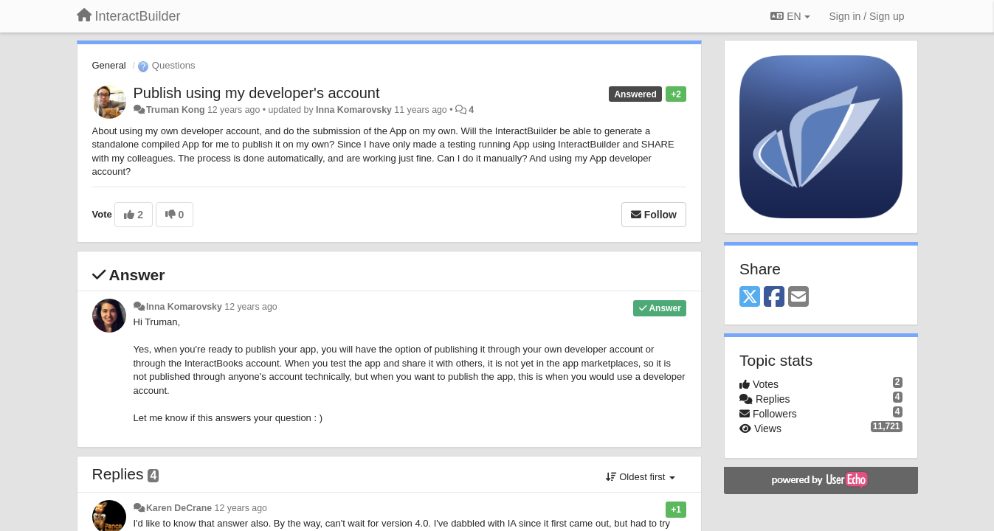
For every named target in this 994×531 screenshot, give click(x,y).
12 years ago (250, 307)
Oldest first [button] (640, 476)
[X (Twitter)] (749, 297)
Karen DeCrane (179, 508)
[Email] (798, 297)
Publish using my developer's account (257, 93)
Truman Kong (175, 110)
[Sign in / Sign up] (867, 16)
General (109, 65)
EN (790, 16)
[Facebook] (774, 297)
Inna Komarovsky (354, 110)
